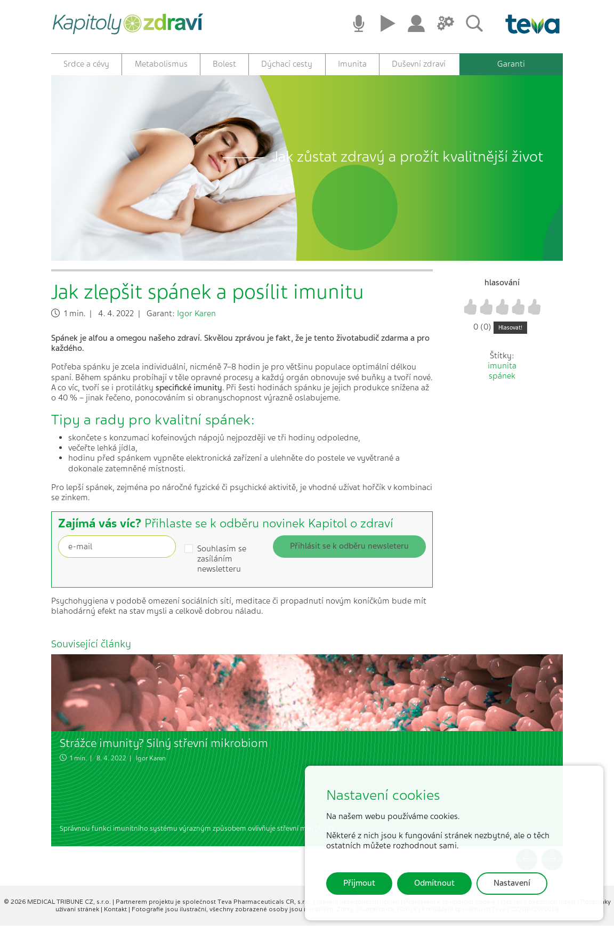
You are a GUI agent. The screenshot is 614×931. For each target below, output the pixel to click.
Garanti (511, 64)
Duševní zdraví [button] (419, 64)
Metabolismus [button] (161, 64)
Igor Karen (196, 319)
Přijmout (359, 883)
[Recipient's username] (117, 552)
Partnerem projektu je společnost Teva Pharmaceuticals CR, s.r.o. (214, 907)
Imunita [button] (352, 64)
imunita (502, 371)
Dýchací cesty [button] (286, 64)
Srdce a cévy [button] (86, 64)
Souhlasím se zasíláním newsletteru (221, 564)
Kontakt (116, 914)
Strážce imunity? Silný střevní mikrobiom (164, 749)
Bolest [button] (224, 64)
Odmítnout (434, 883)
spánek (502, 381)
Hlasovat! (510, 333)
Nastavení (512, 883)
